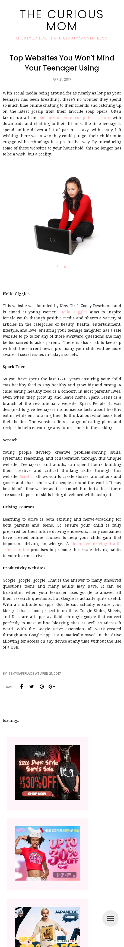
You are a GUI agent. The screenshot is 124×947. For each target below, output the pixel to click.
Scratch (27, 476)
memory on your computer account (75, 117)
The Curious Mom (62, 20)
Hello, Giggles (74, 312)
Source (62, 267)
